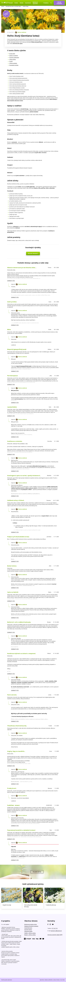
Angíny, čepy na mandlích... (16, 751)
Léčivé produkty (13, 63)
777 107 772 (54, 928)
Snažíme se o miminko (14, 441)
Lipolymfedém (12, 407)
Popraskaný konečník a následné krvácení (21, 830)
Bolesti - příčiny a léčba (30, 935)
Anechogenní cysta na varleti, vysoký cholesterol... (24, 475)
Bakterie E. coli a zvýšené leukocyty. (19, 622)
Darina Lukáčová (20, 32)
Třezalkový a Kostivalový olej (16, 726)
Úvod (2, 6)
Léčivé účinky (12, 59)
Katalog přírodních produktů (31, 926)
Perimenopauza (12, 375)
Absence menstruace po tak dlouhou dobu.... (21, 267)
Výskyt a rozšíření (13, 55)
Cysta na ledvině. (12, 592)
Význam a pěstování (14, 57)
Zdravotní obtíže (28, 931)
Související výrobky (13, 65)
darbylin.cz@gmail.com (56, 930)
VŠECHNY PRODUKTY (33, 253)
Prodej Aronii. (11, 788)
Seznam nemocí (28, 929)
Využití (11, 61)
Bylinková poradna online (30, 924)
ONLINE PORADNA (59, 2)
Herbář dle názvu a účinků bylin (13, 6)
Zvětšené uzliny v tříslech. (15, 500)
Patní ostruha (12, 695)
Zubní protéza (12, 302)
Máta (9, 329)
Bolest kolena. (12, 566)
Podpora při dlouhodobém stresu (18, 537)
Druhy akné (12, 53)
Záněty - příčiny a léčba (30, 933)
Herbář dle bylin (28, 928)
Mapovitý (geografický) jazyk (16, 349)
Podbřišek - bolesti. (13, 805)
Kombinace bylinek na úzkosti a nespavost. (21, 653)
